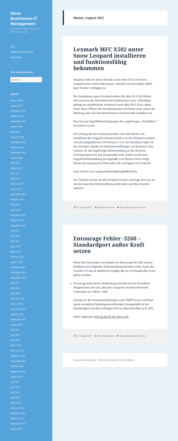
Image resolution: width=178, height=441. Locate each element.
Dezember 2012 (18, 355)
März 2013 (15, 345)
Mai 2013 (15, 340)
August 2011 (16, 428)
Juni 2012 (15, 387)
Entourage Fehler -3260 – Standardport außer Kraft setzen (108, 245)
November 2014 (18, 272)
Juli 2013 (14, 329)
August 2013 (16, 324)
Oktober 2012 (17, 366)
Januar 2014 (16, 303)
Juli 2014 (14, 282)
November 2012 (18, 361)
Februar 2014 (17, 298)
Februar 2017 (17, 183)
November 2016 (18, 194)
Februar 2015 (17, 256)
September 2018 (18, 152)
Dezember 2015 (18, 215)
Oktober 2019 (17, 116)
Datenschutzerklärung (21, 51)
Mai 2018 (15, 162)
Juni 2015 (15, 236)
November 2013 (18, 309)
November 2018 (18, 142)
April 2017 (15, 178)
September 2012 (18, 371)
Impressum (15, 57)
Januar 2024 (16, 100)
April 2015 (15, 246)
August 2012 (16, 376)
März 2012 (15, 402)
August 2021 (16, 105)
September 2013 (18, 319)
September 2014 (18, 277)
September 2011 (18, 423)
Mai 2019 (15, 131)
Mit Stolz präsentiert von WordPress (116, 360)
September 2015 (18, 225)
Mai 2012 (15, 392)
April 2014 (15, 293)
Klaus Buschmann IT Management (23, 18)
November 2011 (18, 413)
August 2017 (16, 168)
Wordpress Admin (106, 207)
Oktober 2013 (17, 314)
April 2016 (15, 209)
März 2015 (15, 251)
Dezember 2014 (18, 267)
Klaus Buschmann (106, 335)
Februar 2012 (17, 408)
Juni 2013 (15, 334)
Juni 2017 (15, 173)
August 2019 (16, 126)
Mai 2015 (15, 241)
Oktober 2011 (17, 418)
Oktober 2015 (17, 220)
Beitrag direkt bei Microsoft (111, 316)
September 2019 (18, 121)
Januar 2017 (16, 189)
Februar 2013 (17, 350)
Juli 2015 (14, 230)
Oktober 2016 (17, 199)
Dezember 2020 (18, 110)
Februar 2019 (17, 137)
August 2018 (16, 157)
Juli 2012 (14, 381)
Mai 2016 (15, 204)
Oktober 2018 (17, 147)
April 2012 (15, 397)
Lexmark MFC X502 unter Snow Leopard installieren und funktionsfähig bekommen (109, 59)
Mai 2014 (15, 288)
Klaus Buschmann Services (133, 207)
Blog (12, 46)
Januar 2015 (16, 262)
